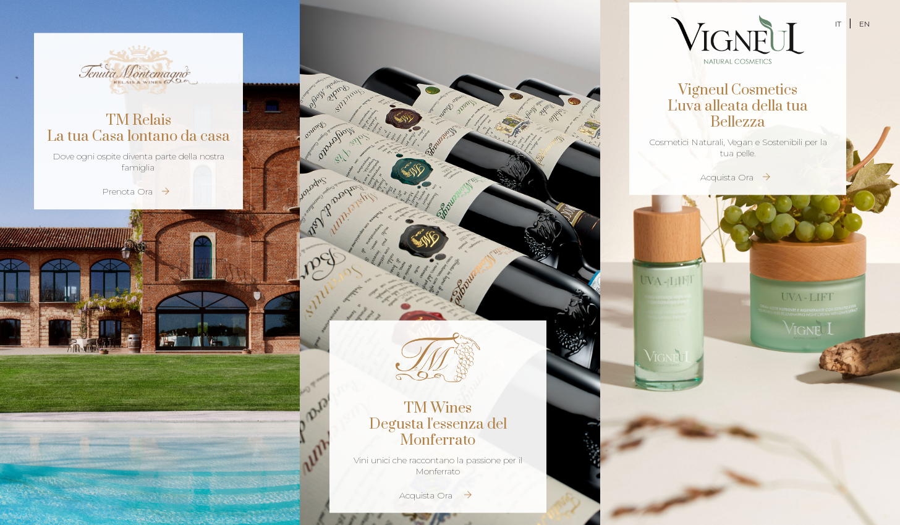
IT (838, 23)
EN (864, 23)
